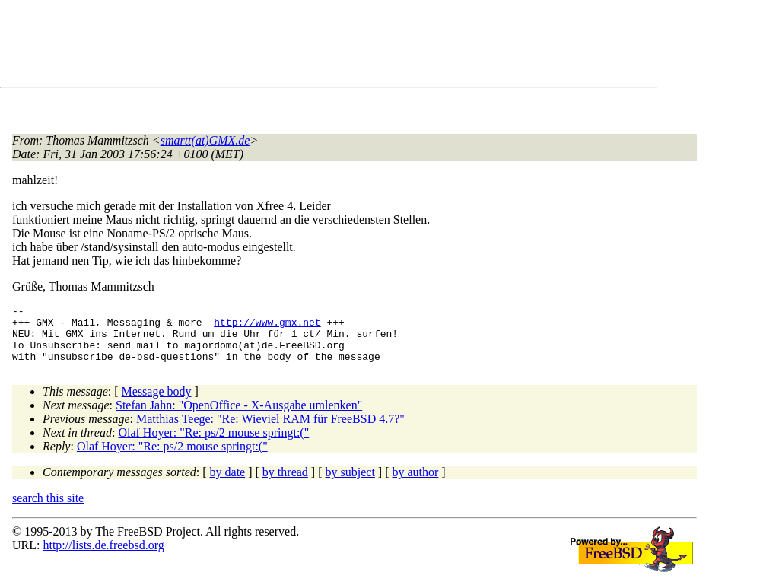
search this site (48, 509)
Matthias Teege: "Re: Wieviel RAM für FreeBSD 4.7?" (270, 430)
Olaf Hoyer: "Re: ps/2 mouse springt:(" (213, 443)
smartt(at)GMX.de (205, 140)
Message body (157, 402)
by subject (350, 483)
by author (415, 483)
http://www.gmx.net (267, 326)
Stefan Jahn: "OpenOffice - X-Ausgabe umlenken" (239, 416)
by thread (285, 483)
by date (228, 483)
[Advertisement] (289, 46)
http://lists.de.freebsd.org (103, 556)
